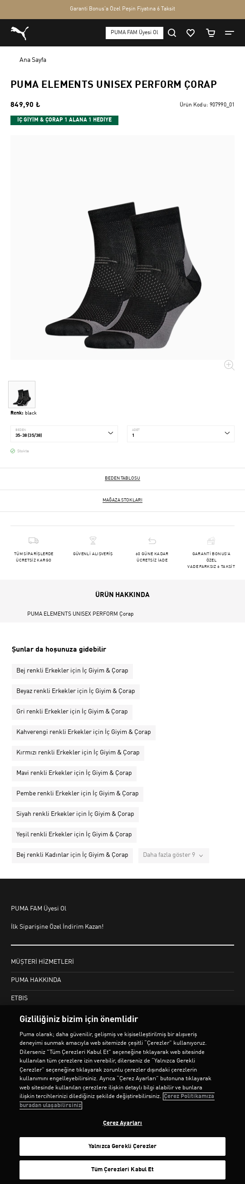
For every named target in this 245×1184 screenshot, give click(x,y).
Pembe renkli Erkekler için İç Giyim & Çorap (77, 793)
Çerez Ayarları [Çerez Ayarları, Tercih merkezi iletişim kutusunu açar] (122, 1123)
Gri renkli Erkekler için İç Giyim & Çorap (72, 711)
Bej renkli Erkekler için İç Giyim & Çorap (72, 671)
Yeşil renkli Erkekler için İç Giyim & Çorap (74, 834)
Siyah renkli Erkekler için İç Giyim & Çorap (75, 814)
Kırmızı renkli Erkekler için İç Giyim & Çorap (78, 752)
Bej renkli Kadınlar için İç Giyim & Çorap (72, 855)
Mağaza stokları (122, 500)
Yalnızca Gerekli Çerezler (122, 1146)
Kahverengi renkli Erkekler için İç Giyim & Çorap (83, 732)
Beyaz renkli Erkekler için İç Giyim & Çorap (75, 691)
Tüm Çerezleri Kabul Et (122, 1170)
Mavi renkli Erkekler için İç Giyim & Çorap (74, 773)
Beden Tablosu (122, 478)
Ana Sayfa (33, 60)
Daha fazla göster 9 (169, 855)
